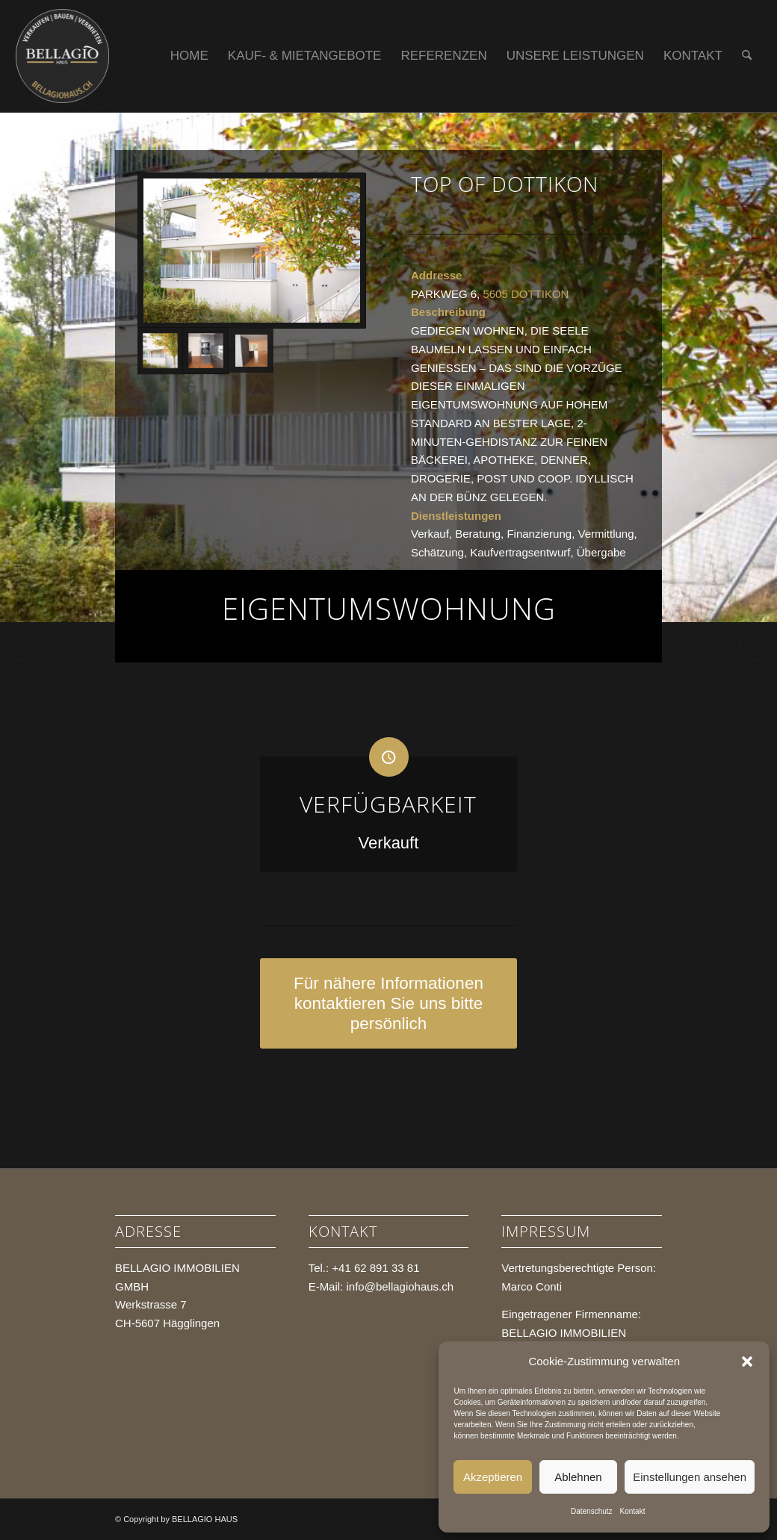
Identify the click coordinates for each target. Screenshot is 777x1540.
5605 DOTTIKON (526, 294)
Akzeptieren (492, 1477)
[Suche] (746, 56)
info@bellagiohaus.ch (399, 1286)
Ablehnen (577, 1477)
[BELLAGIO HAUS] (63, 56)
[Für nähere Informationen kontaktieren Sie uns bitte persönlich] (388, 1003)
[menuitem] (189, 56)
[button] (747, 1361)
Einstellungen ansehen (689, 1477)
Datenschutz (592, 1511)
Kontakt (633, 1511)
